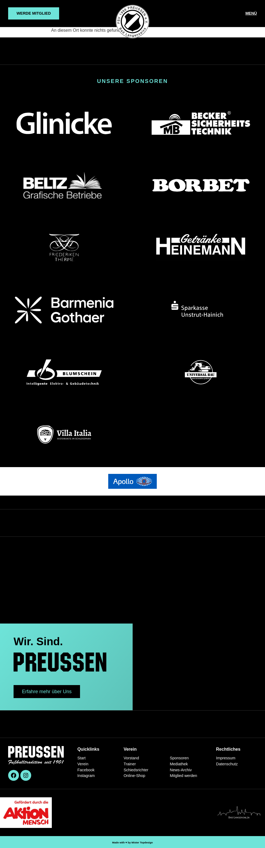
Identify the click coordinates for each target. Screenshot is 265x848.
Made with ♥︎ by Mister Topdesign (132, 842)
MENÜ (251, 13)
